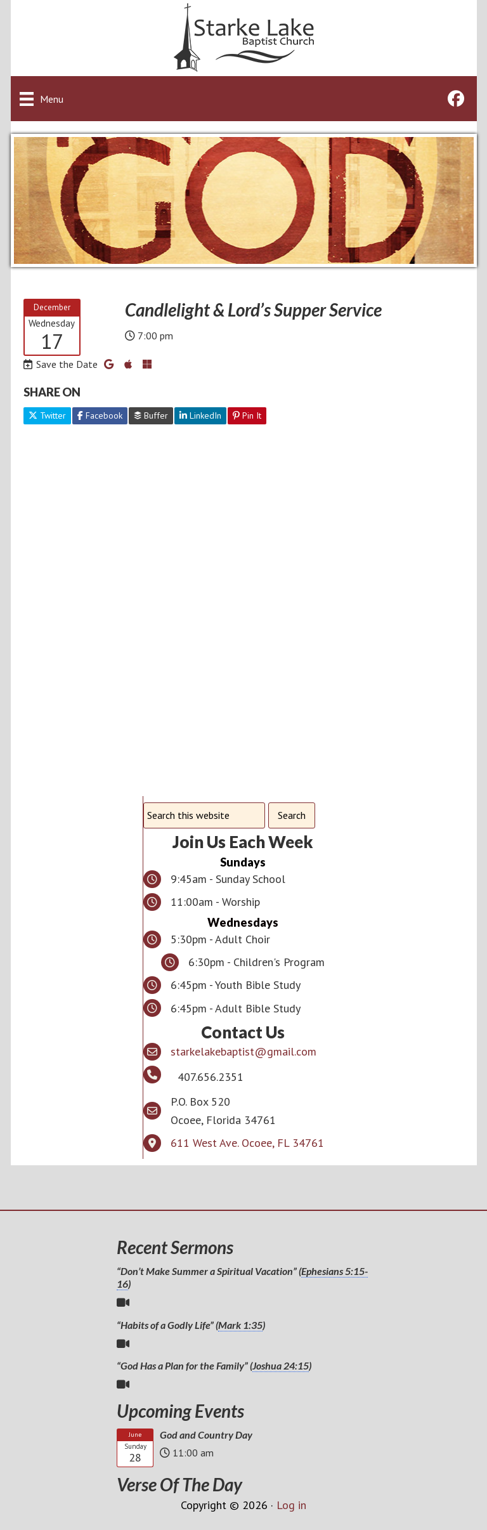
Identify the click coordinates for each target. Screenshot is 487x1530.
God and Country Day (206, 1435)
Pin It (247, 415)
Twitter (47, 415)
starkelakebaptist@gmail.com (243, 1051)
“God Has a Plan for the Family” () (214, 1365)
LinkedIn (200, 415)
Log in (291, 1505)
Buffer (151, 415)
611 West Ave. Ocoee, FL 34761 (247, 1142)
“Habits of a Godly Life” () (191, 1325)
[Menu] (41, 98)
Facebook (99, 415)
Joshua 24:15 (280, 1365)
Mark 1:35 (240, 1325)
